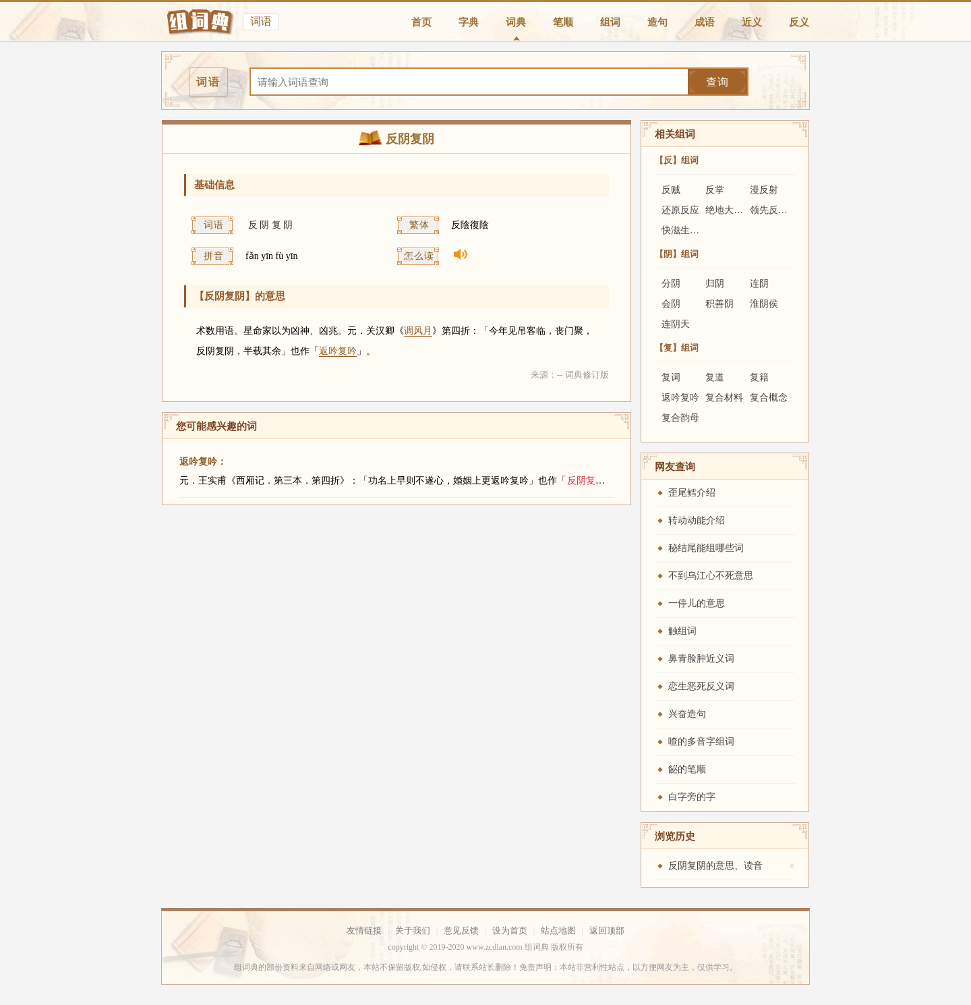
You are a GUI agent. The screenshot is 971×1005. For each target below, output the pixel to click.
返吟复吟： (203, 462)
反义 (799, 22)
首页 (421, 22)
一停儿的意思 (696, 603)
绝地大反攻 (729, 210)
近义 (752, 22)
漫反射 (764, 190)
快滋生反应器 (689, 230)
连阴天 (675, 324)
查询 (717, 82)
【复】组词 (677, 348)
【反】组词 (677, 160)
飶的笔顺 (687, 769)
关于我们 (412, 930)
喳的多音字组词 (701, 742)
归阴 (714, 284)
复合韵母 (680, 418)
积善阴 (719, 304)
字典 (469, 22)
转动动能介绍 (696, 520)
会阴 (670, 304)
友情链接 (364, 930)
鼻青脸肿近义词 (701, 659)
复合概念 (769, 398)
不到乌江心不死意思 (710, 576)
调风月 (418, 331)
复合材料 (724, 398)
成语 (705, 22)
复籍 (759, 377)
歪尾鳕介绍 (691, 493)
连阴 (759, 284)
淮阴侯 (764, 304)
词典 (516, 22)
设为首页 (509, 930)
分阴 (670, 284)
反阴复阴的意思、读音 (715, 866)
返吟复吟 (338, 351)
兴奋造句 (687, 714)
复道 (714, 377)
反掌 (714, 190)
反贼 (670, 190)
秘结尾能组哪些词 (706, 548)
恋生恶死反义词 (701, 686)
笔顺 (563, 22)
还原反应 (680, 210)
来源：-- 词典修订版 (570, 375)
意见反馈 (461, 930)
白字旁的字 (691, 797)
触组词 (682, 631)
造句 (657, 22)
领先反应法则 (778, 210)
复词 (670, 377)
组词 (610, 22)
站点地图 (558, 930)
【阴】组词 (677, 254)
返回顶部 (606, 930)
